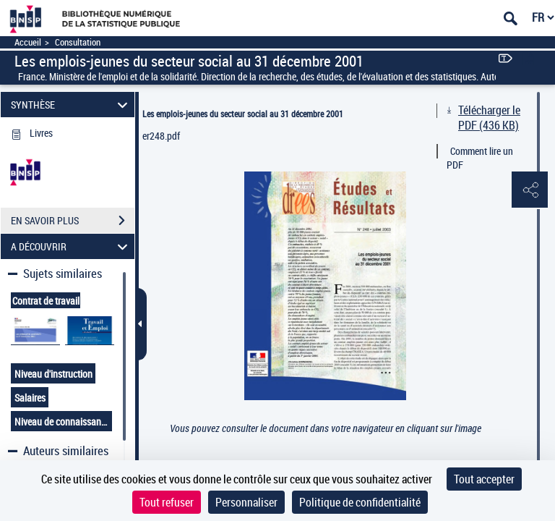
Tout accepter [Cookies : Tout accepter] (484, 479)
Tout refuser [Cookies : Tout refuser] (166, 502)
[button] (530, 190)
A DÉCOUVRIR (71, 246)
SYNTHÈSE (71, 104)
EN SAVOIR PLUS (72, 221)
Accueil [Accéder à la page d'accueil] (27, 42)
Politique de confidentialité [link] (360, 502)
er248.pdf (161, 136)
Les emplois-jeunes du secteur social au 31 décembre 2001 (242, 113)
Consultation (77, 42)
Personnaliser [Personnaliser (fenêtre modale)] (246, 502)
